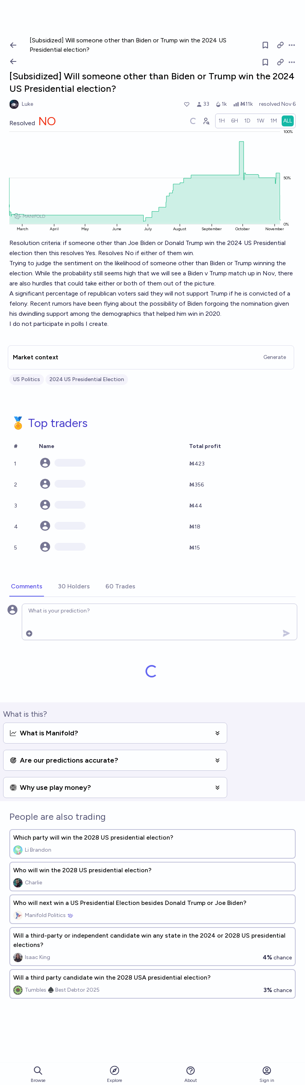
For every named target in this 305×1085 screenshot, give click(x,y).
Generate (274, 357)
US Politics (26, 379)
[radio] (221, 121)
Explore (114, 1074)
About (190, 1074)
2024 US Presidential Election (86, 379)
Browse (38, 1074)
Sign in (266, 1074)
